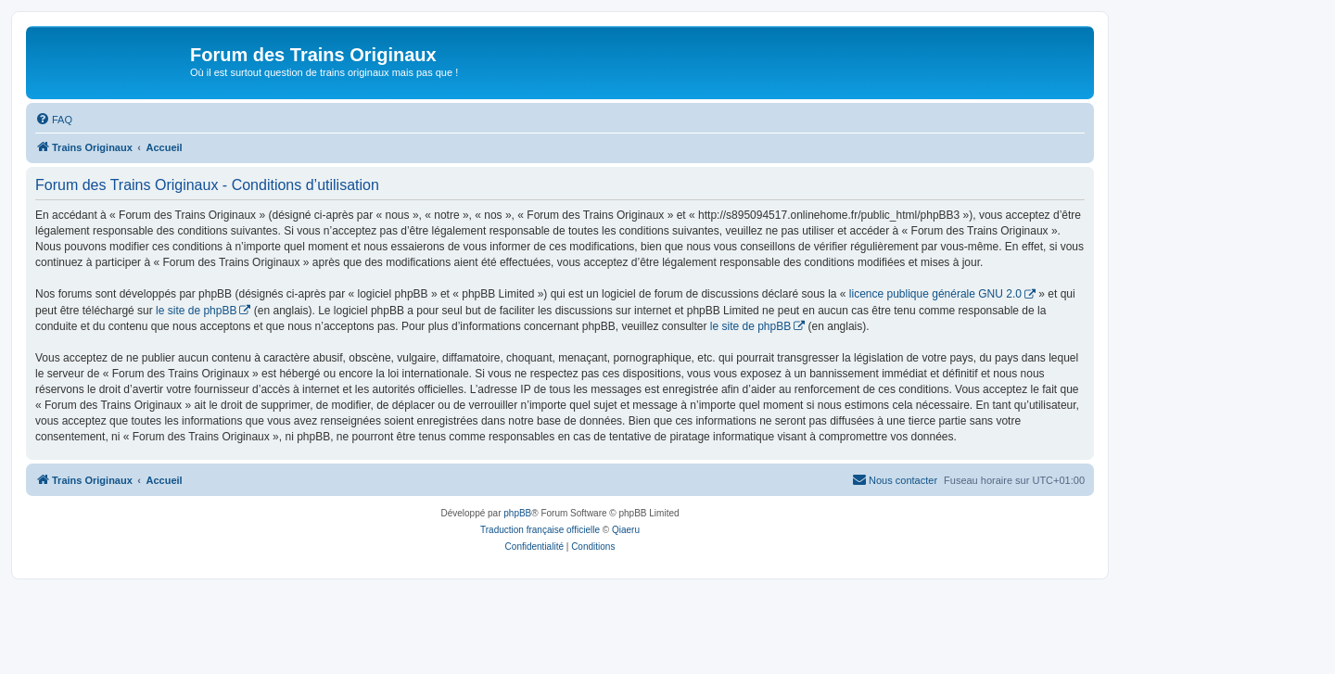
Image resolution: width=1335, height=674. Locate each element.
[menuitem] (53, 119)
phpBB (517, 513)
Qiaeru (626, 530)
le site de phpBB (196, 310)
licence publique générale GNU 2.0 (935, 293)
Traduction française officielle (540, 530)
